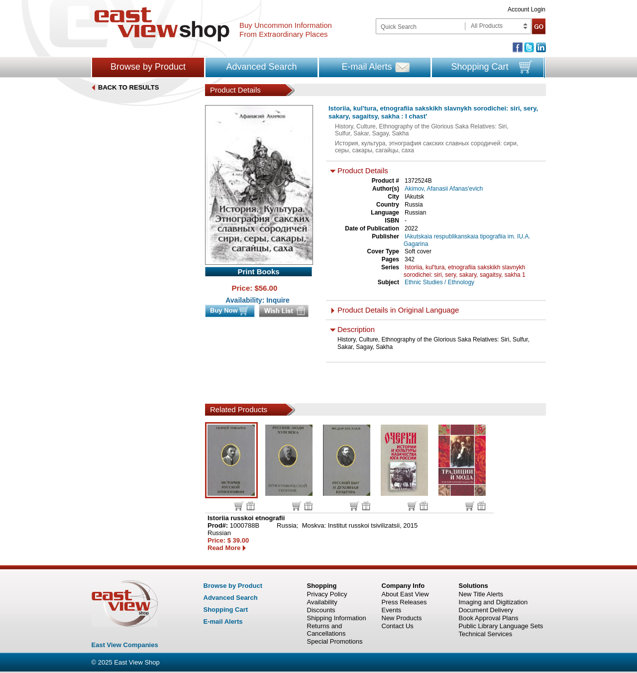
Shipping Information (336, 618)
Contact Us (398, 626)
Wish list (250, 505)
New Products (402, 618)
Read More (224, 548)
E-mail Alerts (366, 67)
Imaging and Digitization (493, 602)
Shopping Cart (479, 67)
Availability (322, 602)
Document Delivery (486, 610)
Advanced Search (261, 67)
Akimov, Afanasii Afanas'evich (444, 188)
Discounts (321, 610)
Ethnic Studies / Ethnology (439, 282)
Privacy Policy (327, 594)
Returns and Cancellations (326, 629)
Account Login (526, 9)
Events (392, 610)
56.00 (268, 288)
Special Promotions (335, 641)
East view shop (162, 24)
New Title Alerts (481, 594)
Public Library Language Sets (501, 626)
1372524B (418, 180)
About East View (405, 594)
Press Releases (404, 602)
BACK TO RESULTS (128, 87)
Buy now (239, 506)
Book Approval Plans (489, 618)
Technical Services (486, 634)
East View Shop (137, 662)
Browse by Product (148, 67)
